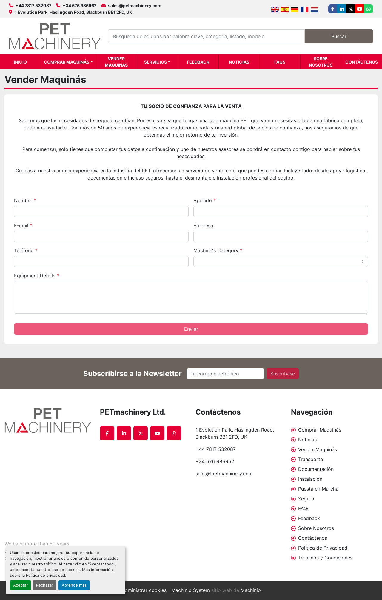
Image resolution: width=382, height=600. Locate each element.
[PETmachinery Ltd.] (47, 420)
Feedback (198, 61)
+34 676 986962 (80, 5)
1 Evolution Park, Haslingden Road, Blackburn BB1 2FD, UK (73, 12)
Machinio (251, 590)
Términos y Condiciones (325, 558)
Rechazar (44, 585)
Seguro (306, 499)
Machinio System (190, 590)
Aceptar (20, 585)
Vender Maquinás (116, 61)
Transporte (310, 459)
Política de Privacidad (322, 548)
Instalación (310, 479)
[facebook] (332, 8)
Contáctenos (361, 61)
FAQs (279, 61)
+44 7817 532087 (33, 5)
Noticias (239, 61)
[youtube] (359, 8)
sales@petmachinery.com (134, 5)
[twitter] (350, 8)
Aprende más (74, 585)
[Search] (206, 36)
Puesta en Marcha (318, 489)
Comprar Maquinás (66, 61)
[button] (68, 61)
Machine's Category (217, 250)
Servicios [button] (155, 61)
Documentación (316, 469)
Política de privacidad (45, 575)
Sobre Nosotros (320, 61)
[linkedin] (341, 8)
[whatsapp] (368, 8)
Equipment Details (36, 276)
